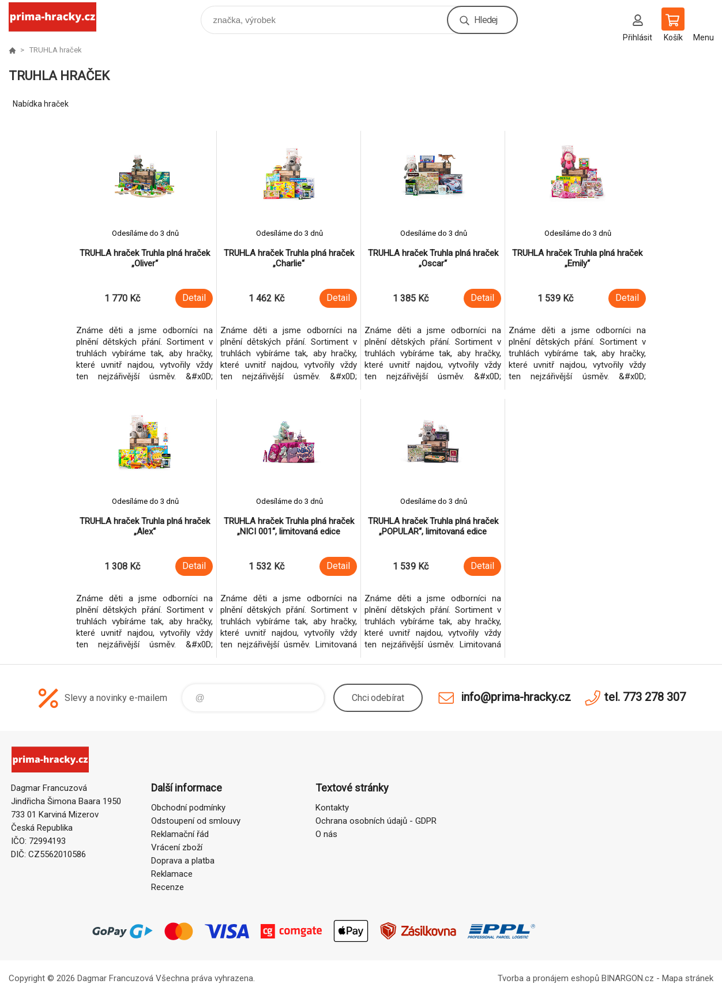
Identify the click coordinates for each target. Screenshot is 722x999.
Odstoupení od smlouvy (195, 821)
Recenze (167, 887)
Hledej (485, 19)
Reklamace (172, 874)
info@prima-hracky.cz (516, 697)
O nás (326, 834)
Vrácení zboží (176, 847)
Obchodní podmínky (188, 807)
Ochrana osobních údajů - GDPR (376, 821)
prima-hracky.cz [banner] (60, 17)
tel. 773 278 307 (645, 697)
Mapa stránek (687, 978)
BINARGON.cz (627, 978)
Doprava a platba (183, 860)
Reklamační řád (180, 834)
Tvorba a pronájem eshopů (548, 978)
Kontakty (332, 807)
